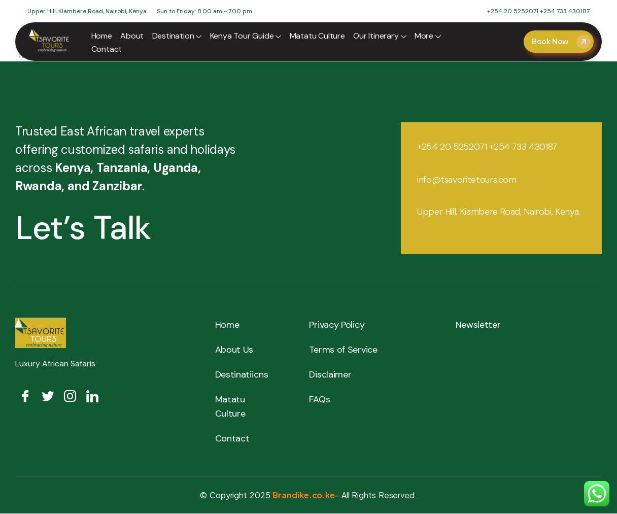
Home (101, 35)
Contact (106, 49)
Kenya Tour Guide (245, 36)
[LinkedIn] (92, 397)
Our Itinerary (378, 36)
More (426, 36)
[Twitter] (48, 397)
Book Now (561, 42)
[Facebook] (25, 397)
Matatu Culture (316, 35)
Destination (176, 36)
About (132, 35)
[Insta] (70, 397)
